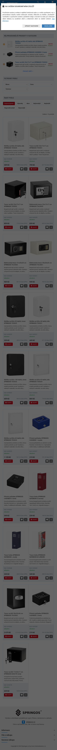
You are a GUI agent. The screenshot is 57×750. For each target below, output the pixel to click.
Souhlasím (48, 26)
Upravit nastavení (31, 26)
